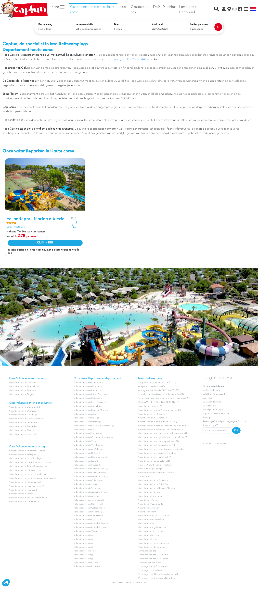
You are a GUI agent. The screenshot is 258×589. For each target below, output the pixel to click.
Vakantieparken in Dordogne (87, 383)
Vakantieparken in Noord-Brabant (90, 527)
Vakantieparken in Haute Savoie (89, 457)
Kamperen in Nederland (188, 9)
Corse (9, 227)
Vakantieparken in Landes (86, 390)
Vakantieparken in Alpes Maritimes (90, 492)
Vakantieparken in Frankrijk (22, 387)
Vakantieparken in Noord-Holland (90, 523)
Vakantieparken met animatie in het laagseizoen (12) (163, 433)
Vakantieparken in (82, 535)
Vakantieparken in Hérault (86, 422)
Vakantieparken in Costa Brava (89, 473)
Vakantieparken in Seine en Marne (90, 410)
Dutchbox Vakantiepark (214, 394)
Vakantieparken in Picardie (22, 490)
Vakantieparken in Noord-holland (25, 419)
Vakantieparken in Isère (85, 461)
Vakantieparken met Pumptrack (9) (154, 457)
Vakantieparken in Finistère (87, 398)
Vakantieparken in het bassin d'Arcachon (157, 488)
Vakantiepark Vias (146, 523)
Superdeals (208, 398)
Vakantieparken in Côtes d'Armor (89, 469)
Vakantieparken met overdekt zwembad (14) (159, 453)
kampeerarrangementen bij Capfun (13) (157, 383)
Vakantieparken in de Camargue (153, 543)
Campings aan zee (147, 551)
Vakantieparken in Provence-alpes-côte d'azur (31, 478)
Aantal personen (199, 24)
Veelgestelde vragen (212, 390)
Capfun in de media (212, 402)
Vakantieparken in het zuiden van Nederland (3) (160, 430)
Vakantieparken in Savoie (86, 465)
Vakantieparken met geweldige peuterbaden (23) (161, 449)
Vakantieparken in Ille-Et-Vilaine (88, 402)
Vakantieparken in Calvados (87, 481)
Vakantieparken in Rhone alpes (24, 482)
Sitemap (207, 417)
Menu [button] (58, 7)
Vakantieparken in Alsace (21, 494)
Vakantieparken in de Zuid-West (153, 484)
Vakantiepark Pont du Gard (151, 520)
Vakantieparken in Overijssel (22, 411)
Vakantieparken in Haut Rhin (87, 504)
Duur (116, 24)
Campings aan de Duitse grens (153, 566)
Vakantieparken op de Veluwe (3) (154, 461)
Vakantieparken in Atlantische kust (25, 451)
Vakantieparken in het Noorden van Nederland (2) (162, 426)
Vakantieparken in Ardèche (87, 449)
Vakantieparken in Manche (86, 512)
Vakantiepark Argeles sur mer (152, 527)
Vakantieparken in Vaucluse (87, 445)
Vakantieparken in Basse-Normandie (26, 498)
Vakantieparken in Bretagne (22, 455)
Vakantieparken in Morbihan (87, 406)
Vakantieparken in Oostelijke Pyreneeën (93, 426)
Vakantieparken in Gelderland (23, 407)
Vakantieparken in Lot (84, 430)
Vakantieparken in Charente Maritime (92, 437)
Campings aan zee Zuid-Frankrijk (154, 559)
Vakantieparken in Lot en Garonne (90, 394)
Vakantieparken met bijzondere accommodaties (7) (162, 437)
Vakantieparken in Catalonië (22, 502)
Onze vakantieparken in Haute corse (92, 9)
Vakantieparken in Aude (85, 414)
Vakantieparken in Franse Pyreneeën (26, 466)
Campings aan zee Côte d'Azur (153, 555)
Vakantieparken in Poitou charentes (26, 474)
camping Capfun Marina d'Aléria (130, 59)
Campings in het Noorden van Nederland (158, 574)
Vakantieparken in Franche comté (25, 486)
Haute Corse (20, 227)
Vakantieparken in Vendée (86, 433)
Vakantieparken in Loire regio (23, 470)
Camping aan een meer (149, 563)
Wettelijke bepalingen (213, 410)
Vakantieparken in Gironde (86, 387)
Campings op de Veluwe (150, 570)
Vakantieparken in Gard (85, 418)
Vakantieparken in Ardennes (87, 496)
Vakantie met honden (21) (150, 406)
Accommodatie (84, 24)
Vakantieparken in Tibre (85, 551)
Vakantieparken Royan (149, 492)
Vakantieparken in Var (84, 441)
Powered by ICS (210, 425)
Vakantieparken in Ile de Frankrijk (25, 458)
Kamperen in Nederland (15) (151, 387)
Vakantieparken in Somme (86, 488)
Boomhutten (144, 477)
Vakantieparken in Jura (85, 484)
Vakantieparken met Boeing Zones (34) (157, 445)
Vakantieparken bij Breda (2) (152, 414)
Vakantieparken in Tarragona (88, 500)
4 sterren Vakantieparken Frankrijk (154, 465)
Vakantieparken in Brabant (22, 423)
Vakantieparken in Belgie (21, 394)
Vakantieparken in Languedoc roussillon (28, 462)
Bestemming (45, 24)
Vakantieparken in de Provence (153, 481)
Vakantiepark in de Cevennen (152, 547)
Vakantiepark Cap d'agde (150, 504)
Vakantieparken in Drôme (86, 453)
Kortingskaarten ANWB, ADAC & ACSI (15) (158, 390)
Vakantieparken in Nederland (23, 383)
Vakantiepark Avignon (148, 508)
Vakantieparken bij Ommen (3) (153, 418)
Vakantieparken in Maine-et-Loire (89, 477)
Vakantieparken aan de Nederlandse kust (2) (159, 410)
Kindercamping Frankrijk (150, 469)
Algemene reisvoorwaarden (216, 414)
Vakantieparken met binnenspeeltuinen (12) (158, 441)
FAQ (156, 6)
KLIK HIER (45, 242)
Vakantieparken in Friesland (22, 434)
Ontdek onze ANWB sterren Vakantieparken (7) (161, 394)
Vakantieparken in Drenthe (22, 415)
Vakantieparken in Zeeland (22, 427)
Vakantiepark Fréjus (147, 539)
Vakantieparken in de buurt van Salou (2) (157, 422)
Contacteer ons (139, 9)
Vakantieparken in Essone (86, 563)
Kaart (123, 6)
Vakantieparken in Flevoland (22, 430)
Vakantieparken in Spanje (21, 390)
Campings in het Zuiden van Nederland (157, 578)
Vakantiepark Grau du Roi (150, 496)
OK (236, 430)
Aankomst (157, 24)
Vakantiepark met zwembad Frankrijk (156, 473)
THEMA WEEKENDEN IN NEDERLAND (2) (159, 402)
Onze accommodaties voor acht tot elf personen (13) (163, 398)
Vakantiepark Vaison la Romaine (153, 516)
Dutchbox (169, 6)
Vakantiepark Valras (148, 500)
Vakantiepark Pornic (148, 512)
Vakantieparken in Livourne (87, 566)
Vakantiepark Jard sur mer (151, 531)
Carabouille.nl (209, 406)
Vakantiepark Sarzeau (148, 535)
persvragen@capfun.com (233, 421)
